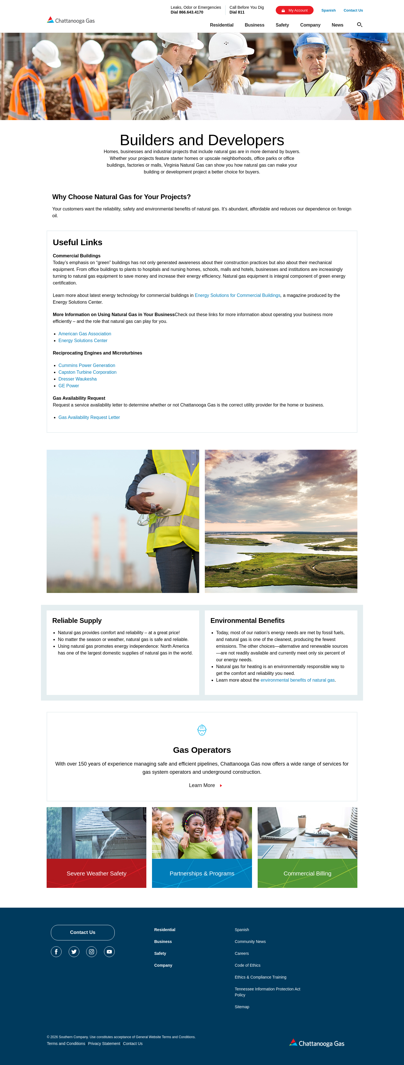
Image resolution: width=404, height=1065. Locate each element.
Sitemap (242, 1007)
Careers (242, 953)
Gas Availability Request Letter (89, 417)
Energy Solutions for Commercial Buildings (238, 295)
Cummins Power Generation (86, 365)
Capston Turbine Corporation (87, 372)
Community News (250, 941)
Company (163, 965)
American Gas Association (84, 333)
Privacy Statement (104, 1043)
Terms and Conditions (66, 1043)
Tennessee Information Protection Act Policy (267, 992)
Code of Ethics (247, 965)
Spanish (242, 929)
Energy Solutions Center (82, 340)
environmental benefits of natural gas (297, 680)
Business (163, 941)
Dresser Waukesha (77, 379)
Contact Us (82, 932)
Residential (164, 929)
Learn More (202, 785)
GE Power (68, 385)
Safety (160, 953)
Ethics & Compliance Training (260, 977)
